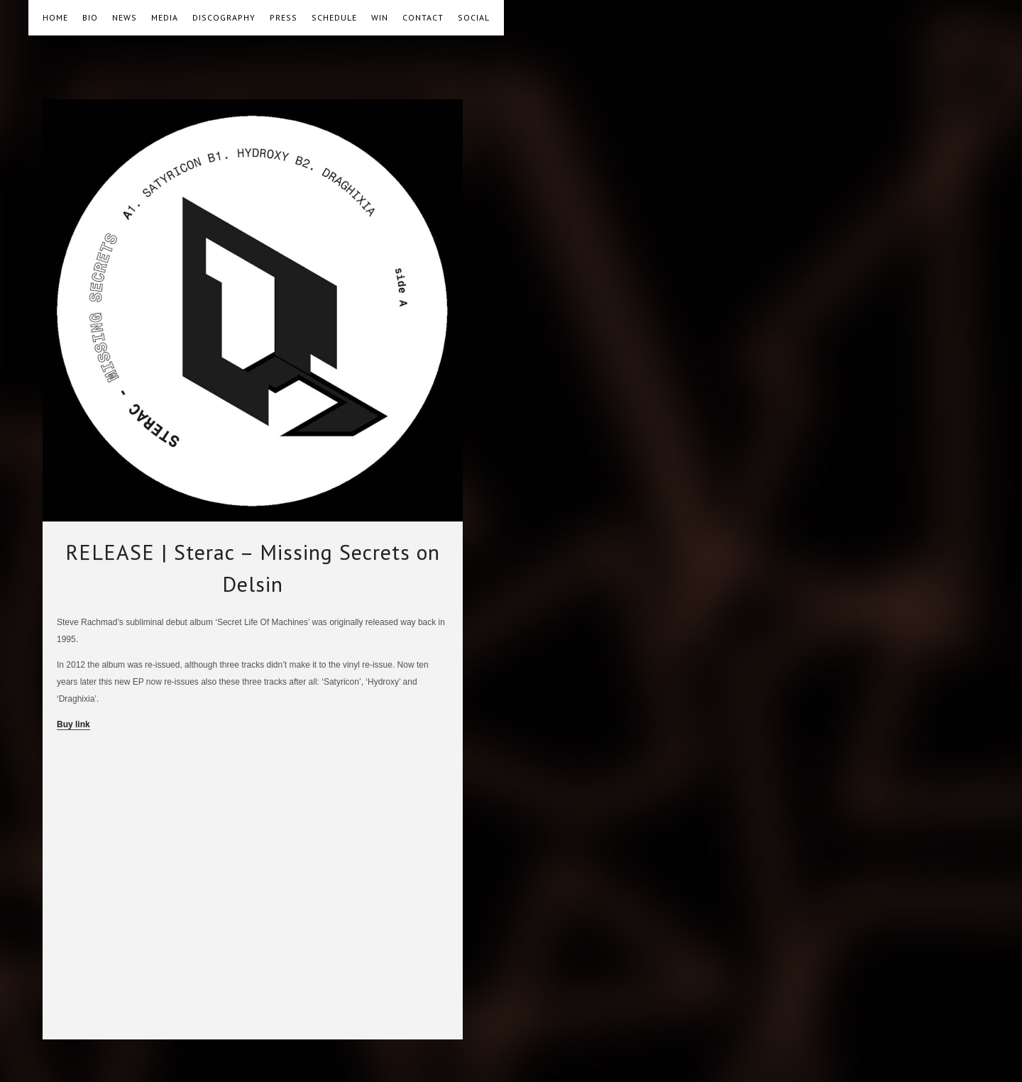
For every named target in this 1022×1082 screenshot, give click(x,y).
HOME (55, 17)
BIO (90, 17)
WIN (379, 17)
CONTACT (423, 17)
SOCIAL (474, 17)
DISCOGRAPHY (224, 17)
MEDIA (164, 17)
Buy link (73, 724)
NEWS (124, 17)
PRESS (283, 17)
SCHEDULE (334, 17)
